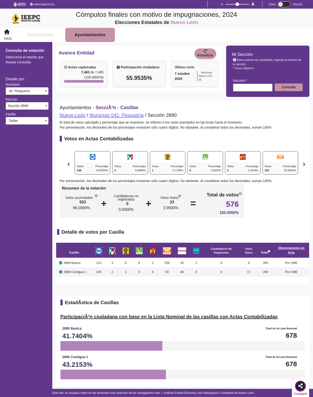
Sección (12, 99)
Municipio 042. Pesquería (116, 115)
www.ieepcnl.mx (42, 4)
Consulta (288, 87)
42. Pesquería (18, 91)
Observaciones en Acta (291, 250)
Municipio (13, 84)
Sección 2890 (17, 106)
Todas (12, 121)
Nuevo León (73, 115)
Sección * (240, 81)
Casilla (11, 114)
